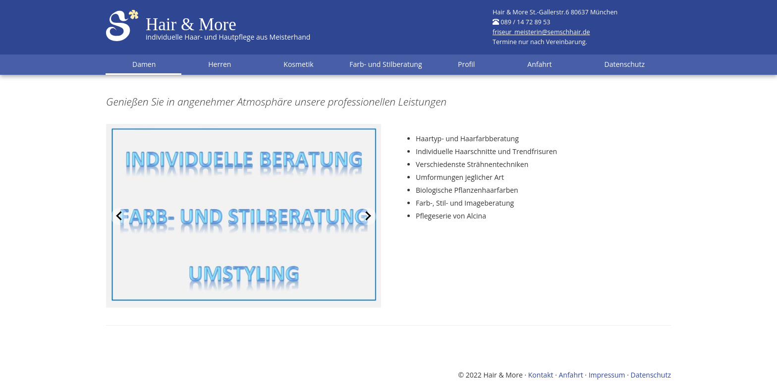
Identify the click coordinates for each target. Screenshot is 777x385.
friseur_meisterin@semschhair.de (541, 32)
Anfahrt (539, 64)
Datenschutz (625, 64)
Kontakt (541, 375)
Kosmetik (298, 64)
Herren (219, 64)
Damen (144, 64)
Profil (466, 64)
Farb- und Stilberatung (385, 64)
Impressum (607, 375)
